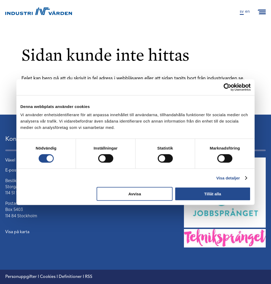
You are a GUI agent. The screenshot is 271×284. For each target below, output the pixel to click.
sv (242, 12)
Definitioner (70, 277)
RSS (88, 277)
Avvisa (134, 194)
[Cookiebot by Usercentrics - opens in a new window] (227, 87)
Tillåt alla (212, 194)
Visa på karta (17, 232)
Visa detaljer (228, 177)
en (247, 12)
